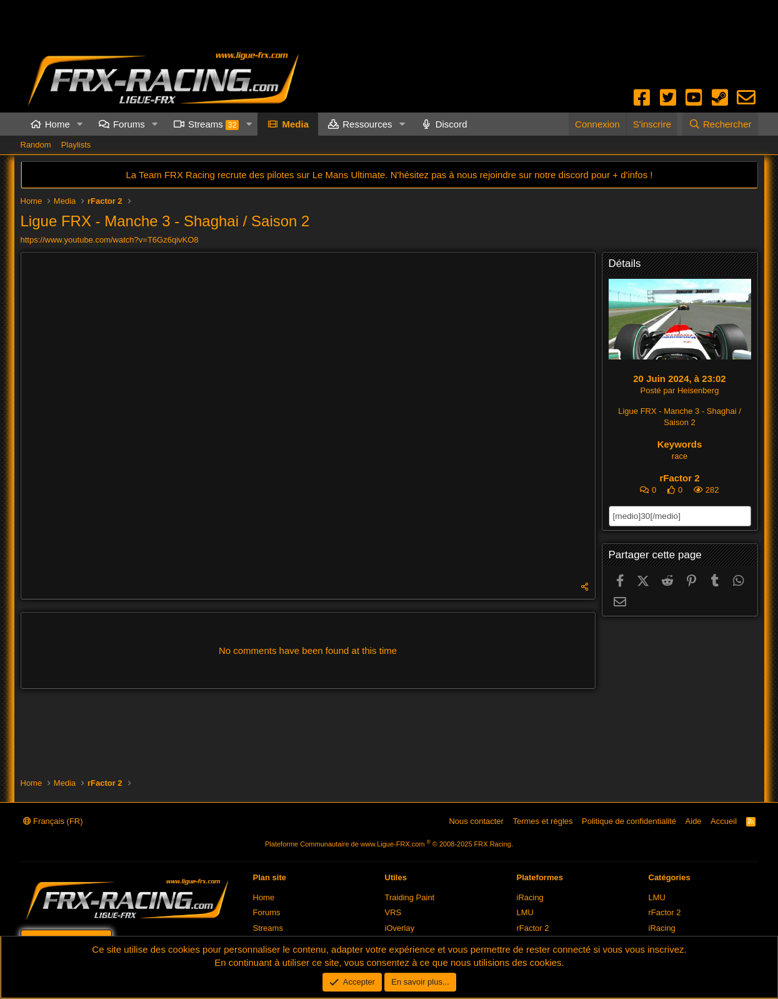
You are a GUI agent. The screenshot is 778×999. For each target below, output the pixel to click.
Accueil (724, 821)
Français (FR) (53, 821)
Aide (694, 821)
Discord (451, 124)
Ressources (367, 124)
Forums (129, 124)
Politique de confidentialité (629, 821)
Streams (213, 124)
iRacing (530, 897)
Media (295, 124)
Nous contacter (476, 821)
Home (57, 124)
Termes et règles (542, 821)
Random (36, 144)
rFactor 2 (679, 478)
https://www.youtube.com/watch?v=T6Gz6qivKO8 (110, 239)
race (679, 456)
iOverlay (400, 928)
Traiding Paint (410, 897)
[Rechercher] (720, 124)
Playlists (76, 144)
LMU (525, 912)
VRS (393, 912)
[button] (80, 124)
